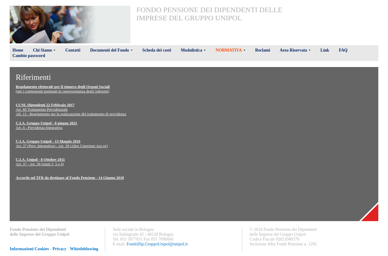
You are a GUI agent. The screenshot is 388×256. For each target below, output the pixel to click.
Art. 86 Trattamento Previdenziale (42, 109)
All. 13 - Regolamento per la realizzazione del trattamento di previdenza (71, 114)
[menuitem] (210, 14)
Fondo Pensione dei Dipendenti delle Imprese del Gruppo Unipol (209, 14)
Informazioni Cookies (29, 249)
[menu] (210, 14)
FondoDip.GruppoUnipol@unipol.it (157, 244)
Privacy (59, 249)
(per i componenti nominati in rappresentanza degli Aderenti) (62, 91)
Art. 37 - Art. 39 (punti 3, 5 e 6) (40, 164)
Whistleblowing (84, 249)
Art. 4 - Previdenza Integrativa (39, 128)
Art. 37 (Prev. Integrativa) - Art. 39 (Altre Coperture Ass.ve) (62, 146)
